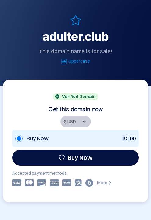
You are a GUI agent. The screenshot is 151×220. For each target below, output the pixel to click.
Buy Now (75, 157)
